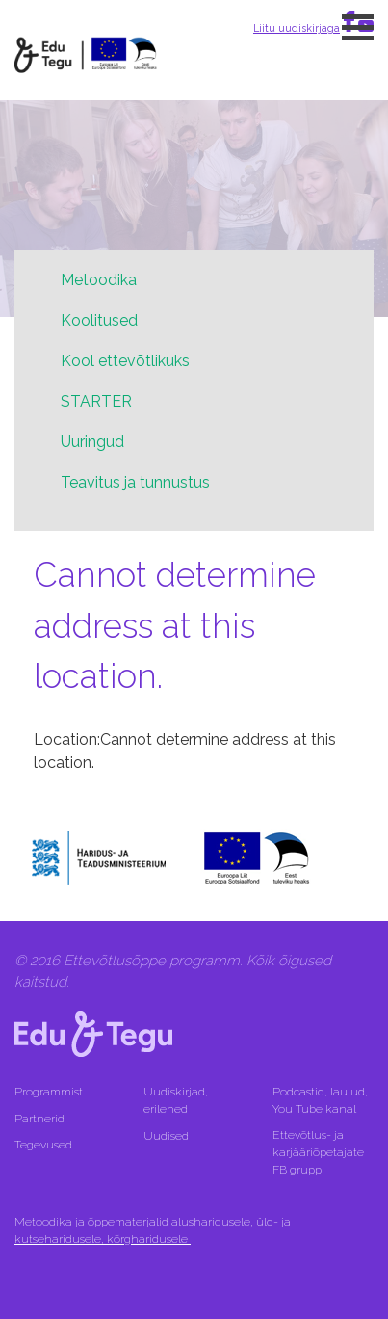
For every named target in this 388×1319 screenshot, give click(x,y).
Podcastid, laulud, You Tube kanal (320, 1100)
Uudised (166, 1136)
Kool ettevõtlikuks (125, 361)
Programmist (48, 1091)
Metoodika (99, 280)
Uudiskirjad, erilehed (175, 1100)
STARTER (96, 401)
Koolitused (99, 320)
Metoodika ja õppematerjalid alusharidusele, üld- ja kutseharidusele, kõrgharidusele (152, 1230)
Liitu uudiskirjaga (296, 28)
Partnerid (39, 1118)
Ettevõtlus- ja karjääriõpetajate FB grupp (318, 1152)
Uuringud (92, 442)
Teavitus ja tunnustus (135, 482)
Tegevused (44, 1144)
